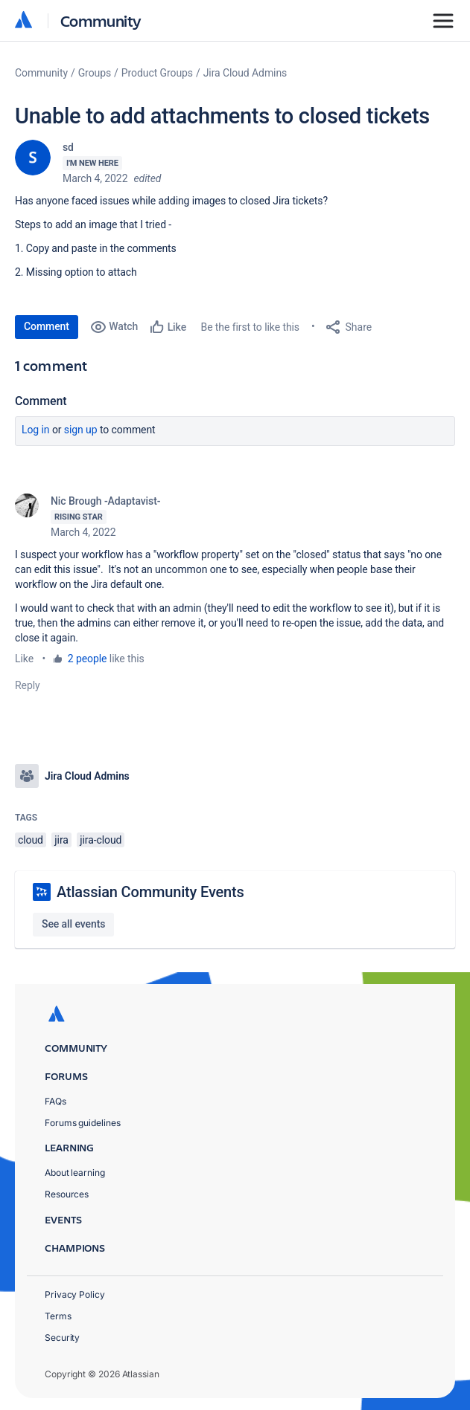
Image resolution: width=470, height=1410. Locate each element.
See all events (73, 924)
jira (61, 840)
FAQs (55, 1101)
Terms (58, 1316)
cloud (30, 840)
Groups (94, 73)
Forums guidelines (83, 1122)
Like (24, 658)
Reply (27, 685)
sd (68, 147)
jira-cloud (100, 840)
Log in (36, 430)
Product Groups (157, 73)
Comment (46, 326)
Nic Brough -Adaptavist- (105, 501)
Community (101, 20)
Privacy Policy (75, 1294)
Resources (67, 1194)
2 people (87, 658)
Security (62, 1337)
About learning (75, 1172)
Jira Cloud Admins (245, 73)
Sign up (81, 430)
